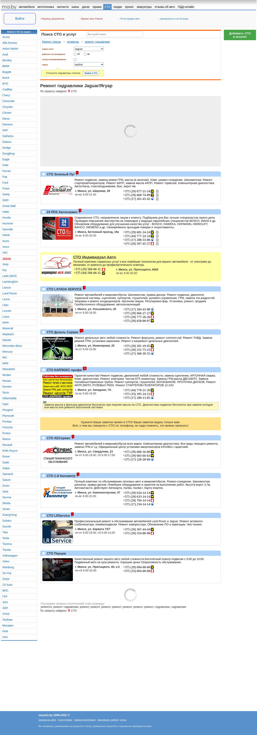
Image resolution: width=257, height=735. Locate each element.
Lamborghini (10, 281)
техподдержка (65, 719)
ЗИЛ (5, 608)
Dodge (6, 147)
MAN (5, 322)
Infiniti (6, 235)
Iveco (5, 246)
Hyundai (7, 229)
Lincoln (6, 310)
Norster (7, 386)
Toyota (6, 549)
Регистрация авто (129, 18)
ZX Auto (7, 584)
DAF (5, 130)
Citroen (6, 112)
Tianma (7, 544)
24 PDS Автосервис (62, 212)
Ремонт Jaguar (51, 41)
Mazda (6, 340)
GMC (5, 200)
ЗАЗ (5, 602)
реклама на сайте (47, 719)
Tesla (5, 538)
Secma (6, 497)
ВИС (5, 590)
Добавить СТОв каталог (240, 35)
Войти (19, 18)
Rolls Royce (9, 450)
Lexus (6, 299)
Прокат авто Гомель (91, 18)
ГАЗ (4, 596)
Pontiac (7, 421)
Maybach (8, 334)
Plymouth (8, 415)
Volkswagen (9, 555)
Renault (7, 444)
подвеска (73, 41)
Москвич (7, 625)
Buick (5, 77)
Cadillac (7, 89)
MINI (5, 363)
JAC (5, 252)
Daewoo (7, 124)
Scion (5, 485)
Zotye (5, 578)
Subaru (6, 520)
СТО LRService (58, 515)
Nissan (6, 380)
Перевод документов (52, 18)
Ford (5, 182)
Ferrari (6, 171)
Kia (4, 270)
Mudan (6, 375)
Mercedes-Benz (12, 345)
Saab (5, 462)
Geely (6, 194)
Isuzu (5, 241)
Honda (6, 217)
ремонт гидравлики (97, 41)
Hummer (7, 223)
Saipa (6, 468)
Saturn (6, 479)
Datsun (6, 141)
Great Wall (9, 206)
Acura (6, 37)
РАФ (5, 631)
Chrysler (7, 107)
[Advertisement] (240, 102)
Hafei (5, 211)
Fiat (4, 176)
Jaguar (6, 258)
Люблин (7, 619)
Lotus (5, 316)
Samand (7, 474)
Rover (6, 456)
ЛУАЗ (5, 613)
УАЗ (5, 637)
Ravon (6, 439)
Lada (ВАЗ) (9, 275)
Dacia (6, 118)
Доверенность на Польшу (174, 18)
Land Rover (9, 293)
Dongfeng (8, 153)
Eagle (6, 159)
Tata (5, 532)
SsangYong (9, 514)
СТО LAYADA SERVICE (64, 289)
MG (4, 357)
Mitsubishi (8, 369)
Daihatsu (7, 136)
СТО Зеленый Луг (60, 174)
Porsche (7, 427)
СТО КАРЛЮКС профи (64, 370)
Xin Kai (6, 573)
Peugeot (7, 410)
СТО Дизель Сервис (62, 332)
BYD (5, 83)
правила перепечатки (84, 719)
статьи (123, 719)
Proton (6, 433)
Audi (5, 54)
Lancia (6, 287)
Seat (5, 491)
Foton (6, 188)
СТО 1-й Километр (60, 476)
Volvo (5, 561)
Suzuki (6, 526)
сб (78, 53)
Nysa (5, 392)
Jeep (5, 264)
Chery (6, 95)
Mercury (7, 351)
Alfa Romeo (9, 42)
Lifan (5, 305)
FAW (5, 165)
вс (89, 53)
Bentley (7, 60)
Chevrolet (8, 101)
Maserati (7, 328)
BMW (5, 66)
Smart (6, 509)
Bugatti (6, 72)
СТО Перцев (56, 553)
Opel (5, 404)
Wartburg (8, 567)
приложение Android (107, 719)
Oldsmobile (9, 398)
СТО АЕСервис (58, 438)
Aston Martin (10, 48)
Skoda (6, 503)
